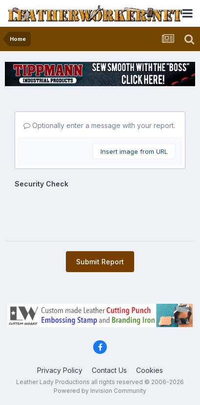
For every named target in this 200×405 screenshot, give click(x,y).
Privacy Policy (59, 370)
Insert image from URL (134, 151)
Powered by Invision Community (100, 390)
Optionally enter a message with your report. (99, 125)
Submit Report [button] (100, 262)
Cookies (149, 370)
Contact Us (109, 370)
